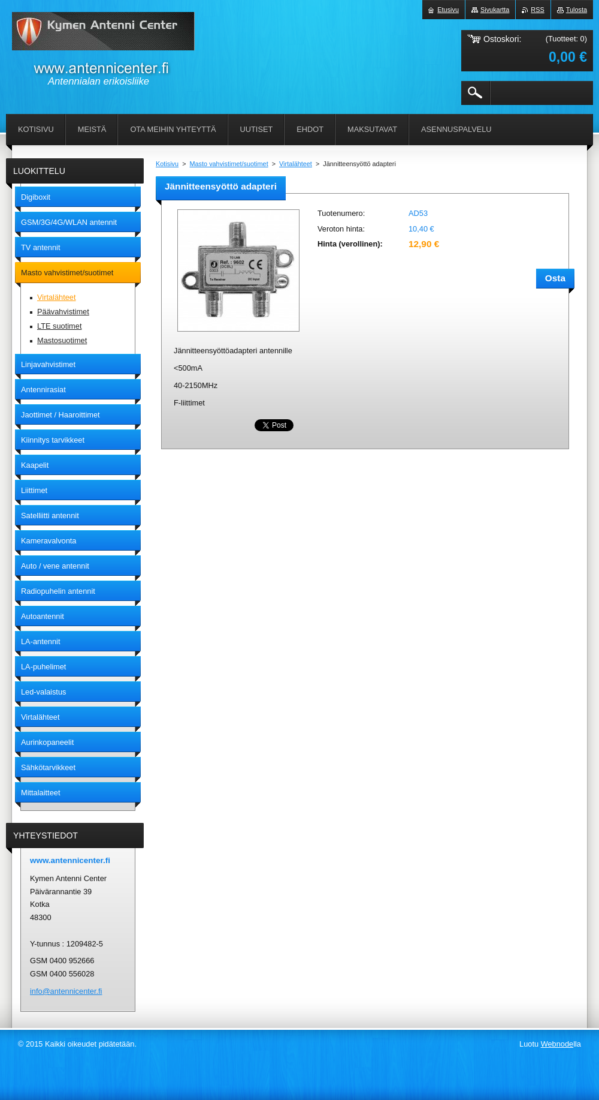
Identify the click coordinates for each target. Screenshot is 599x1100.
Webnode (557, 1043)
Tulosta (576, 9)
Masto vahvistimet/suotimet (229, 163)
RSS (537, 9)
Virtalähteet (295, 163)
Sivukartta (494, 9)
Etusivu (448, 9)
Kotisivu (167, 163)
